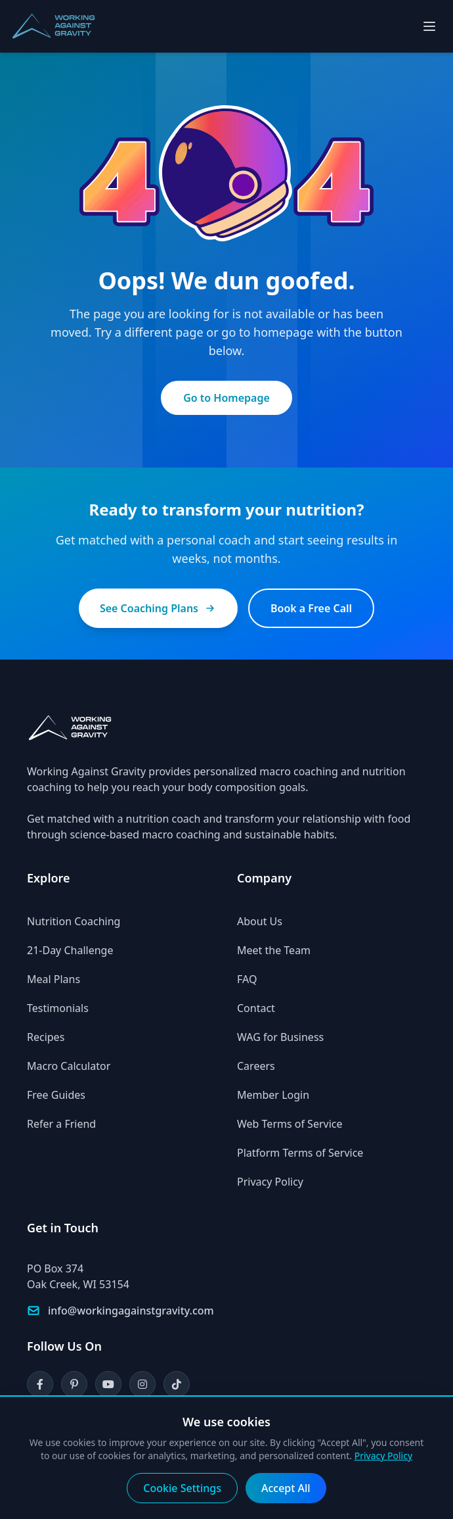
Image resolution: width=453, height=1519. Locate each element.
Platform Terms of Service (300, 1152)
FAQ (247, 979)
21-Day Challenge (70, 950)
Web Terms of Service (290, 1124)
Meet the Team (274, 950)
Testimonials (58, 1008)
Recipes (45, 1037)
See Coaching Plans (158, 608)
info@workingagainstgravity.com (131, 1310)
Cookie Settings (182, 1488)
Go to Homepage (226, 398)
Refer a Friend (61, 1124)
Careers (256, 1066)
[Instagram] (142, 1384)
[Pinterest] (74, 1384)
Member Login (273, 1095)
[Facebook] (40, 1384)
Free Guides (56, 1095)
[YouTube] (108, 1384)
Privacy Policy (270, 1181)
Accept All (286, 1488)
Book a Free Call (311, 608)
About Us (259, 921)
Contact (256, 1008)
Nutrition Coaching (73, 921)
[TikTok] (176, 1384)
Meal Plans (53, 979)
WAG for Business (280, 1037)
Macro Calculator (68, 1066)
